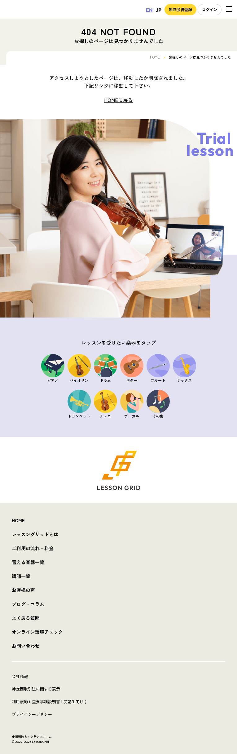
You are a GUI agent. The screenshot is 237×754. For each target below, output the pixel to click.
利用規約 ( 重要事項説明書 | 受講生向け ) (49, 701)
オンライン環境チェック (37, 632)
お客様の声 (23, 590)
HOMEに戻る (118, 99)
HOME (155, 57)
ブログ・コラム (28, 604)
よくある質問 (26, 618)
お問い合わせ (26, 645)
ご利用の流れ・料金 (33, 548)
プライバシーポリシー (32, 714)
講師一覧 (21, 576)
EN (149, 10)
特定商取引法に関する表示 (36, 689)
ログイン (209, 9)
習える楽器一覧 (28, 562)
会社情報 (20, 676)
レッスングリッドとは (35, 534)
